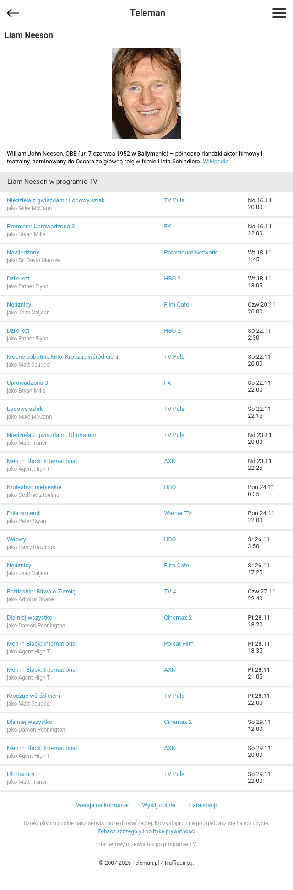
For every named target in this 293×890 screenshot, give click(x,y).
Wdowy (16, 539)
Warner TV (177, 513)
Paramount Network (190, 252)
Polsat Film (179, 643)
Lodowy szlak (25, 408)
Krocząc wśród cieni (33, 695)
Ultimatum (20, 774)
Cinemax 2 (178, 617)
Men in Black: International (42, 461)
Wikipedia (215, 161)
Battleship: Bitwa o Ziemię (41, 591)
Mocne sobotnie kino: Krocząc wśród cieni (62, 356)
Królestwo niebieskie (34, 487)
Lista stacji (202, 805)
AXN (170, 461)
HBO (170, 487)
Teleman (147, 12)
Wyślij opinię (158, 805)
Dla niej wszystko (30, 617)
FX (167, 226)
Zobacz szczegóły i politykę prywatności (146, 831)
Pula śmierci (23, 513)
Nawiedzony (23, 252)
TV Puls (174, 200)
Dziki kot (18, 278)
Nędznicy (19, 304)
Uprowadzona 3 (27, 382)
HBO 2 (172, 278)
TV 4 (170, 591)
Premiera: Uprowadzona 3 (41, 226)
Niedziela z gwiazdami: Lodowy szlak (56, 200)
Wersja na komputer (103, 805)
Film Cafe (176, 304)
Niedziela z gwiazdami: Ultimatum (52, 435)
